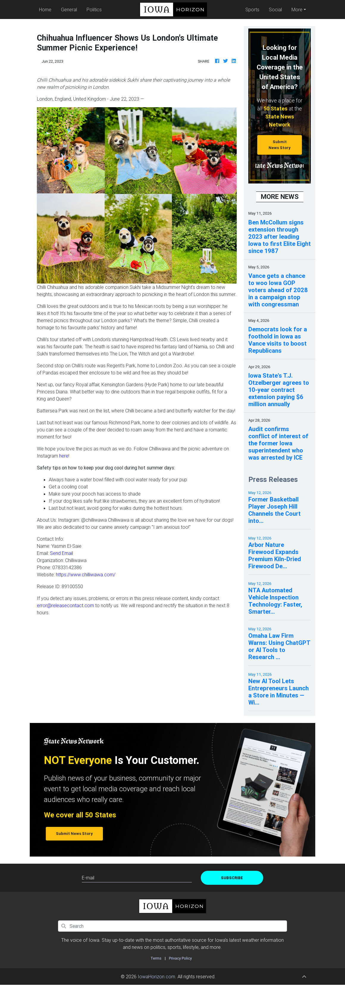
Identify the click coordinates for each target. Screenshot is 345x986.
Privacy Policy (180, 958)
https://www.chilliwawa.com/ (85, 574)
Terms (155, 958)
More (296, 9)
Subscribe (232, 877)
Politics (94, 9)
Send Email (61, 553)
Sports (252, 9)
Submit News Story (280, 144)
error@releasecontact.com (65, 605)
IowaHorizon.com (156, 976)
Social (275, 9)
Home (46, 9)
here (63, 456)
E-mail (88, 878)
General (69, 9)
